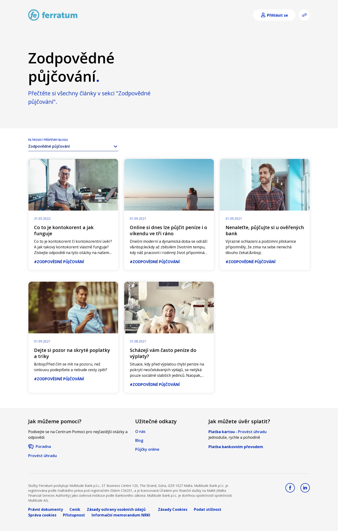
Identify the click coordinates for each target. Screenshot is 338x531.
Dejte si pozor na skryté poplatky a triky (72, 353)
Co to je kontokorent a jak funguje (64, 230)
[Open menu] (304, 15)
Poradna (43, 446)
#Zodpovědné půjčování (59, 261)
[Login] (274, 15)
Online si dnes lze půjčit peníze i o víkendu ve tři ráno (168, 230)
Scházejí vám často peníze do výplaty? (163, 353)
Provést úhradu (42, 455)
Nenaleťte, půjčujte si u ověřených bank (265, 230)
